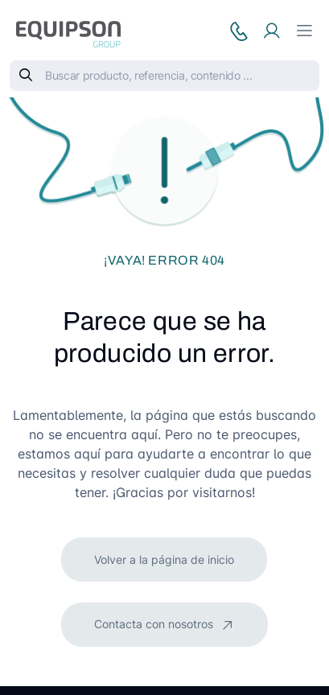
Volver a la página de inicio (164, 559)
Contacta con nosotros (155, 624)
